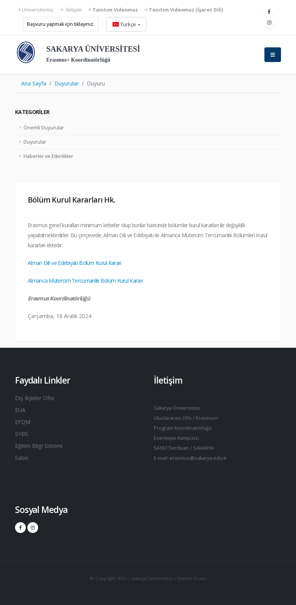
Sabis (22, 460)
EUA (21, 410)
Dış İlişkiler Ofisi (37, 398)
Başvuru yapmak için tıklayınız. (60, 24)
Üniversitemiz (36, 10)
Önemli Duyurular (44, 127)
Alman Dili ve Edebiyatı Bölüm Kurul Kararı (74, 262)
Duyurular (66, 83)
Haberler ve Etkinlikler (48, 156)
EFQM (23, 423)
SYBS (22, 435)
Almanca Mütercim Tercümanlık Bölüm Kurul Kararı (85, 280)
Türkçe (125, 24)
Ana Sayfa (33, 83)
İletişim (71, 10)
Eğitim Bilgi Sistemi (41, 447)
